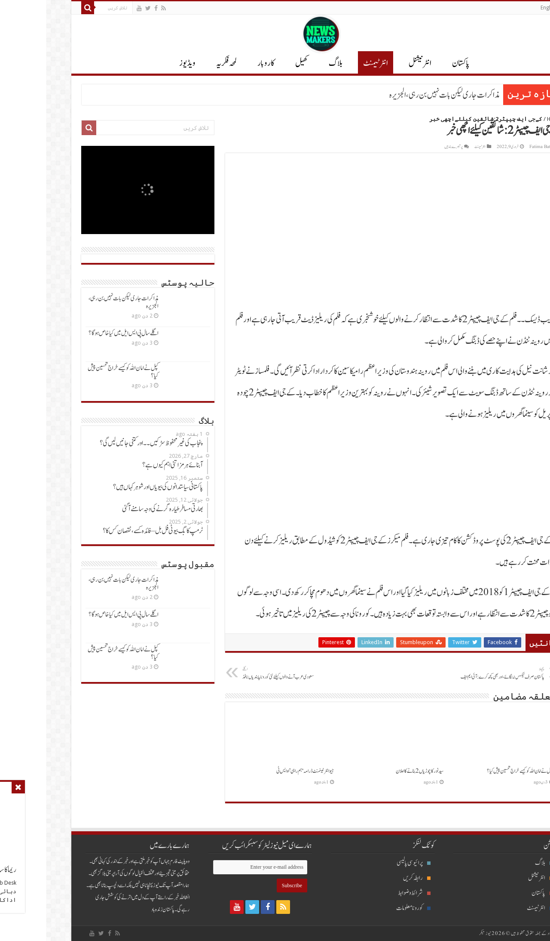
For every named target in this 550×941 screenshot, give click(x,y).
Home (508, 119)
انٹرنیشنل (494, 878)
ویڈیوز (141, 63)
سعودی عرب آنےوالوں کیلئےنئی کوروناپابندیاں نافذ (240, 673)
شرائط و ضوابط (367, 893)
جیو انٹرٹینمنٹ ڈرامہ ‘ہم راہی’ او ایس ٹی (258, 771)
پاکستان (414, 63)
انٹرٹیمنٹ (329, 63)
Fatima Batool (496, 146)
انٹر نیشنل (373, 63)
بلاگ (289, 63)
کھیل (255, 63)
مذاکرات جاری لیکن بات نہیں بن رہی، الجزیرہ (398, 95)
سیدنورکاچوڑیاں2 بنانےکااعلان (373, 771)
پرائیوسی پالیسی (367, 863)
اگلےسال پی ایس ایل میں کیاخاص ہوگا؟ (77, 333)
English (502, 8)
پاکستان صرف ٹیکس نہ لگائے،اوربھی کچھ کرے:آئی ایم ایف (454, 673)
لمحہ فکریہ (180, 63)
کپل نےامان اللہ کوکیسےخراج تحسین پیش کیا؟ (473, 771)
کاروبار (219, 63)
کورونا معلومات (367, 908)
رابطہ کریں (370, 878)
